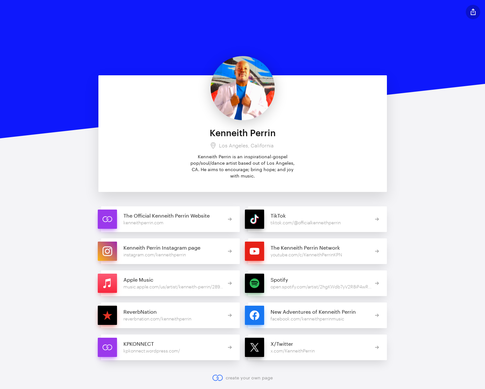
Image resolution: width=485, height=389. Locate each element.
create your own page (242, 378)
